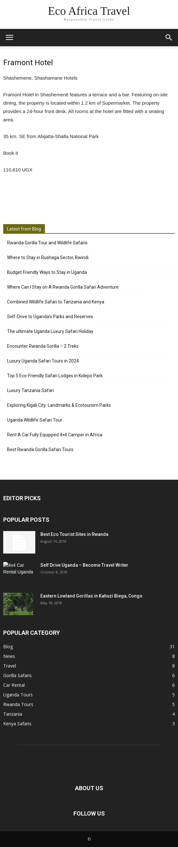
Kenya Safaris (17, 723)
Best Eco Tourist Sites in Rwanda (74, 534)
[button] (169, 37)
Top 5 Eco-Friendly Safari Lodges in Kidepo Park (55, 375)
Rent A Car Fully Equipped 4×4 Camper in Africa (54, 434)
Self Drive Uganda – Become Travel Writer (84, 565)
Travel (9, 666)
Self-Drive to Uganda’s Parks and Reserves (50, 316)
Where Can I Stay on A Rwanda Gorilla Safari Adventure (63, 287)
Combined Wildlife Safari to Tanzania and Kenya (55, 301)
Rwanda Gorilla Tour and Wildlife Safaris (47, 242)
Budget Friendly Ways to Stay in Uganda (47, 272)
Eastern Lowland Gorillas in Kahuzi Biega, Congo (91, 595)
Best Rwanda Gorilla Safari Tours (40, 449)
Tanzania (12, 714)
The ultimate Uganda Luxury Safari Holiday (50, 331)
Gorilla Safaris (17, 675)
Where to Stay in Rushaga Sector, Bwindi (48, 257)
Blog (8, 646)
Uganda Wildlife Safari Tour (34, 420)
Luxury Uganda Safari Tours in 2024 (43, 360)
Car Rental (14, 685)
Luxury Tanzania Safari (30, 390)
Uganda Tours (18, 695)
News (9, 656)
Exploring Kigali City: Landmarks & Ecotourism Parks (59, 405)
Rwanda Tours (18, 704)
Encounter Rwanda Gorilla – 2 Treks (43, 346)
